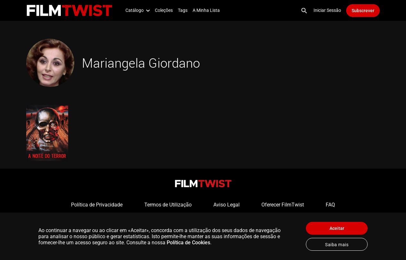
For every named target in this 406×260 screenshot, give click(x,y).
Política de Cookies (188, 242)
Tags (182, 10)
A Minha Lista (206, 10)
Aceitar (337, 228)
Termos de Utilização (168, 205)
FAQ (330, 205)
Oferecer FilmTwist (282, 205)
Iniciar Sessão (327, 10)
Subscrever (363, 10)
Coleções (164, 10)
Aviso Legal (226, 205)
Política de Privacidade (97, 205)
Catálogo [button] (137, 10)
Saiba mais (336, 244)
